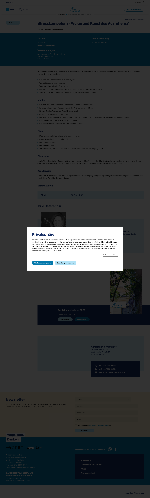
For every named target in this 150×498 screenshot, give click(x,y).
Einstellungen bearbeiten (66, 263)
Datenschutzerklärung (110, 255)
